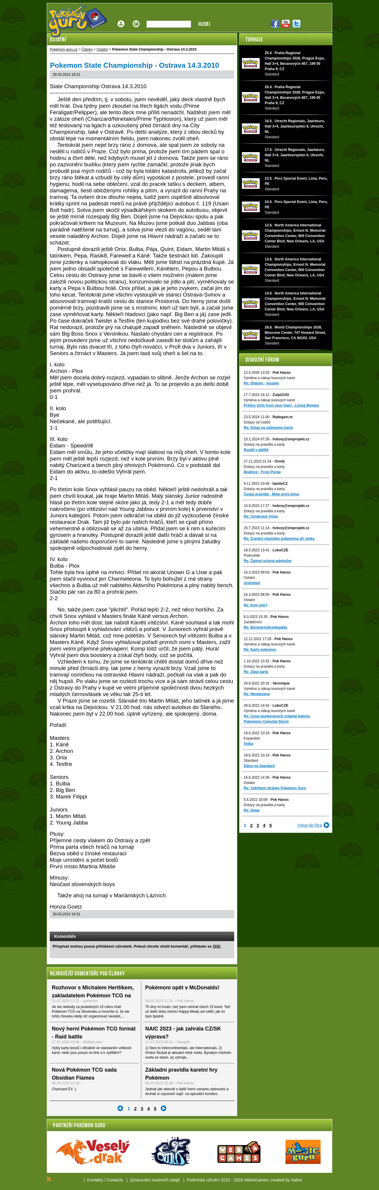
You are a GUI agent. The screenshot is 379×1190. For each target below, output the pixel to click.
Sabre (296, 1180)
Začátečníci (253, 622)
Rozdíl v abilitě (256, 450)
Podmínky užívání (203, 1180)
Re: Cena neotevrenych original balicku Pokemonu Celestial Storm (277, 719)
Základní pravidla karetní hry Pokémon (181, 1074)
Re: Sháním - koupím (261, 383)
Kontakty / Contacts (105, 1180)
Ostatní (249, 578)
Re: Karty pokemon (260, 650)
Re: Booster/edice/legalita (265, 627)
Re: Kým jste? (255, 605)
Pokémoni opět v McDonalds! (182, 988)
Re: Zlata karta (256, 672)
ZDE (216, 946)
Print (214, 926)
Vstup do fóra (309, 825)
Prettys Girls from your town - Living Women (281, 405)
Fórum (136, 19)
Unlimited (252, 583)
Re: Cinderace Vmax (261, 516)
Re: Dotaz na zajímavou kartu (268, 428)
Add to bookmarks (222, 926)
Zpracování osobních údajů (155, 1180)
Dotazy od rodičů (257, 422)
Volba (248, 744)
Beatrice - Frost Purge (262, 472)
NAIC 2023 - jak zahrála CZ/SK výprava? (183, 1033)
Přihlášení (121, 19)
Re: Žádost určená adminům (267, 561)
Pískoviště (252, 555)
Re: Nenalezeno (257, 694)
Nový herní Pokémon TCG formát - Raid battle (94, 1033)
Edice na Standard (259, 766)
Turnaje (254, 39)
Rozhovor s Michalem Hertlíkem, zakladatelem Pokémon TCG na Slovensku (93, 996)
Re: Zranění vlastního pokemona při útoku (279, 539)
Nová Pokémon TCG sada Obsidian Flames (84, 1074)
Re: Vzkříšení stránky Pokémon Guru (275, 788)
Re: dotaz (252, 810)
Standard (251, 761)
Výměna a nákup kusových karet (269, 378)
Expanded (252, 738)
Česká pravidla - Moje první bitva (271, 494)
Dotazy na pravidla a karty (264, 444)
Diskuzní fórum (262, 359)
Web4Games (256, 1180)
